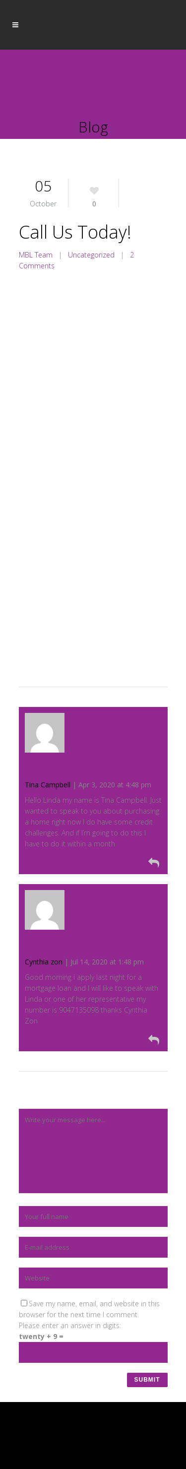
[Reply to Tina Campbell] (90, 862)
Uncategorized (91, 254)
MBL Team (36, 254)
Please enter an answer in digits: (70, 1325)
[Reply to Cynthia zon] (90, 1039)
